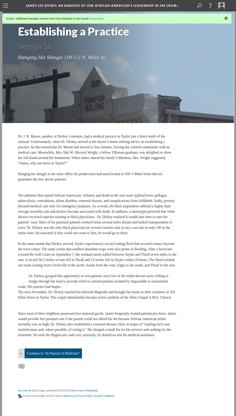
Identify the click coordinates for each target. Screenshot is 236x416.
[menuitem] (5, 5)
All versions (78, 390)
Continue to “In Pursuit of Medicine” (53, 353)
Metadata (92, 390)
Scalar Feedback (104, 395)
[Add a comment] (23, 366)
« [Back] (21, 353)
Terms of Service (65, 395)
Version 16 (24, 390)
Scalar (41, 395)
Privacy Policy (85, 395)
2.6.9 (49, 395)
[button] (210, 5)
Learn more (96, 18)
